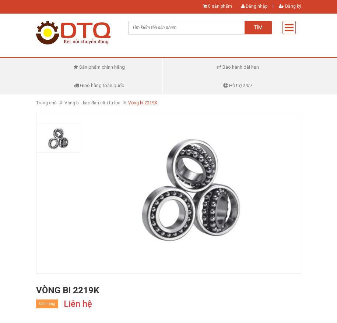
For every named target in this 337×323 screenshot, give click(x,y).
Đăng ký (290, 6)
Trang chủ (46, 102)
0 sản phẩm (220, 6)
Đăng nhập (254, 6)
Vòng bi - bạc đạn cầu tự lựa (92, 102)
